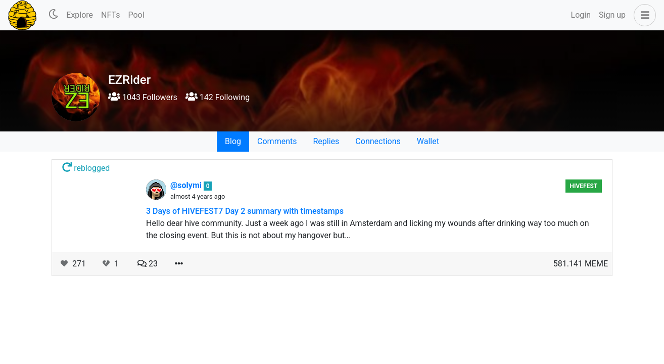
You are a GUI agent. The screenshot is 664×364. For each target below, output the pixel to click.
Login (581, 15)
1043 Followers (142, 97)
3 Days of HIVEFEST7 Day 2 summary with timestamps (245, 211)
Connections (377, 141)
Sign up (612, 15)
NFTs (110, 15)
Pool (136, 15)
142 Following (217, 97)
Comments (277, 141)
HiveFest (583, 186)
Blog (233, 141)
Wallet (428, 141)
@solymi (187, 185)
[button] (643, 15)
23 (147, 263)
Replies (326, 141)
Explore (79, 15)
